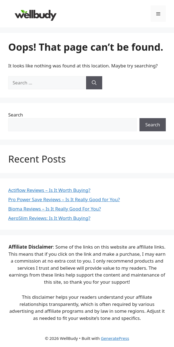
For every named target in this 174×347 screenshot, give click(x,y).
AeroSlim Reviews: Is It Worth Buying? (49, 218)
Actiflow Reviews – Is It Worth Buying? (49, 190)
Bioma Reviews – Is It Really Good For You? (54, 209)
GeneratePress (115, 338)
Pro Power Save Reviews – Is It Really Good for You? (64, 199)
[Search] (94, 82)
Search (15, 115)
